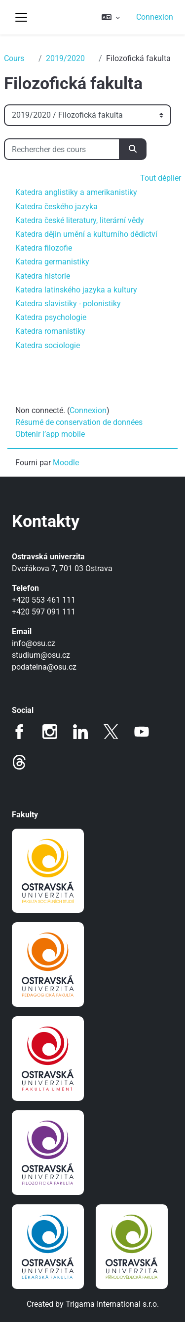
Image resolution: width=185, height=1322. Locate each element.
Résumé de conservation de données (79, 422)
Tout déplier (160, 178)
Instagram (49, 731)
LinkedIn (80, 731)
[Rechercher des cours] (62, 149)
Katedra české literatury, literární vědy (79, 220)
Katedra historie (42, 276)
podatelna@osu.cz (44, 667)
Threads (19, 762)
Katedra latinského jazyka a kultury (76, 289)
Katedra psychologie (50, 317)
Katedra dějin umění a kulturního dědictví (86, 234)
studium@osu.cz (41, 655)
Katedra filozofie (43, 248)
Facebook (19, 731)
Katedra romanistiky (50, 331)
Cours (14, 58)
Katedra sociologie (47, 345)
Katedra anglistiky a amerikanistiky (76, 192)
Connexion (154, 17)
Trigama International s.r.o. (112, 1304)
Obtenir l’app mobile (50, 434)
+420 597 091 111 (43, 611)
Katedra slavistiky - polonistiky (68, 303)
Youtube (141, 731)
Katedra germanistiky (52, 261)
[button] (111, 17)
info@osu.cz (33, 643)
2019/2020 (65, 58)
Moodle (66, 462)
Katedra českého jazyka (56, 206)
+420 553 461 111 (43, 600)
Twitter (111, 731)
